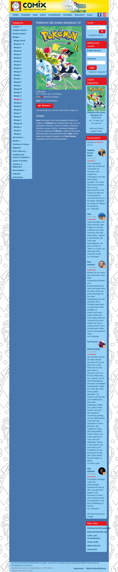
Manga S (18, 110)
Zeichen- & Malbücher (17, 165)
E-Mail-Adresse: (94, 50)
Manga (16, 37)
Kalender (17, 174)
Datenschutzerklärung (96, 568)
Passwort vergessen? (98, 72)
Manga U (18, 117)
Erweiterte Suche (96, 35)
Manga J (17, 79)
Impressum (79, 568)
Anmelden (67, 15)
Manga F (17, 65)
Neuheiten (25, 15)
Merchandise (19, 170)
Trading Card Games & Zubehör (22, 156)
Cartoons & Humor (21, 144)
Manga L (17, 85)
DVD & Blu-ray (20, 151)
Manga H (18, 72)
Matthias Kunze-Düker (91, 153)
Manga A (18, 47)
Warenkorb (79, 15)
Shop (35, 15)
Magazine (17, 148)
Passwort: (91, 59)
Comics (17, 27)
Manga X (18, 127)
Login (91, 68)
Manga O (18, 96)
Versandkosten (56, 94)
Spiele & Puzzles (20, 161)
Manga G (18, 68)
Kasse (90, 15)
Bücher (17, 141)
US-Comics (19, 137)
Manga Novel (19, 40)
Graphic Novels (20, 30)
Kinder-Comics (19, 34)
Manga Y (17, 130)
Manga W (18, 123)
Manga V (18, 120)
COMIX (16, 15)
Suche (43, 15)
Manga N (18, 92)
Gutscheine (18, 177)
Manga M (18, 89)
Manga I (17, 75)
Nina (89, 214)
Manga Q (18, 103)
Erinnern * (44, 106)
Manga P (18, 99)
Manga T (17, 113)
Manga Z (17, 134)
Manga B (18, 51)
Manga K (18, 82)
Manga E (18, 61)
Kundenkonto (54, 15)
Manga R (18, 106)
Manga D (18, 58)
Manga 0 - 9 (19, 44)
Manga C (18, 54)
